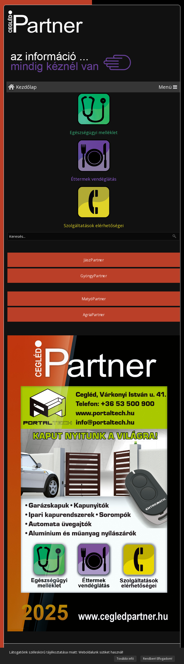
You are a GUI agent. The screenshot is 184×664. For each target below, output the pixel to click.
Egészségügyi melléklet (94, 132)
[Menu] (168, 87)
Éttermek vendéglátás (93, 179)
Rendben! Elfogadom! (157, 659)
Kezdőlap (26, 87)
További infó (125, 659)
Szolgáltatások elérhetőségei (94, 225)
